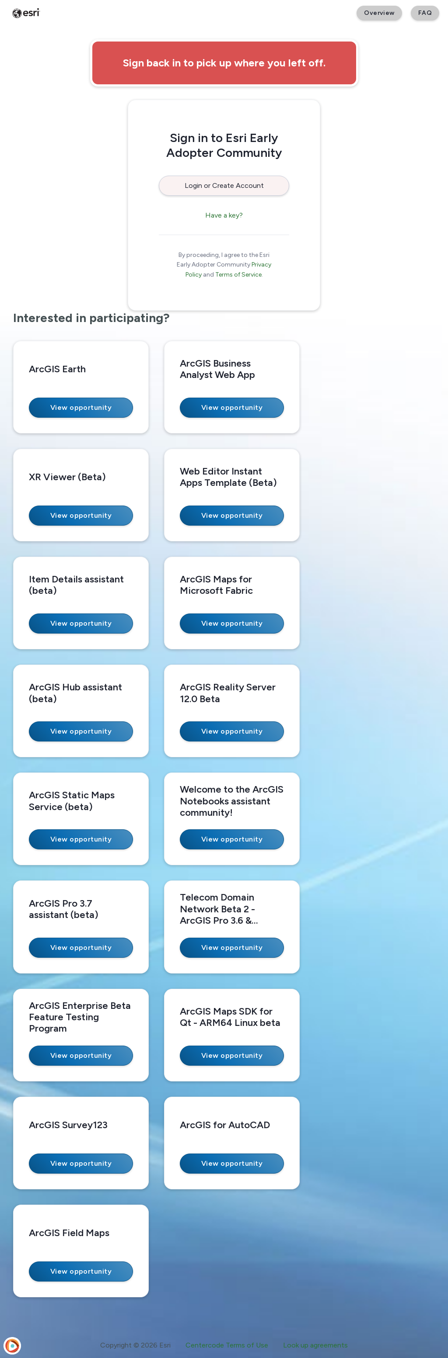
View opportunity (81, 407)
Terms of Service (238, 274)
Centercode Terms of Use (227, 1345)
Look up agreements (315, 1345)
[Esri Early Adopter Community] (26, 13)
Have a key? (224, 215)
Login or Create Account (224, 185)
